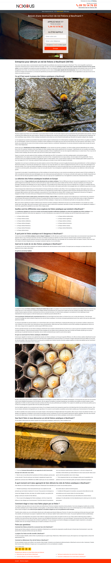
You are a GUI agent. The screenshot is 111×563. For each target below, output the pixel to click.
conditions (55, 44)
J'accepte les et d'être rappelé (56, 44)
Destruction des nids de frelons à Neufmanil (27, 554)
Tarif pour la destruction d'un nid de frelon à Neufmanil (71, 554)
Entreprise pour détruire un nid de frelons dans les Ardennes (29, 552)
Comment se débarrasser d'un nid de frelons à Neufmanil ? (72, 556)
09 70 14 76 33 (86, 5)
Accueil (17, 561)
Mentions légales (24, 561)
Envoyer (55, 48)
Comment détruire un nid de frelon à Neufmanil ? (28, 556)
